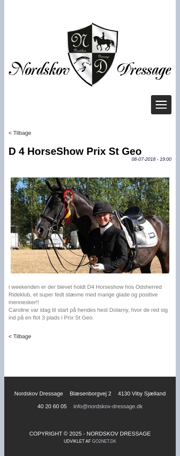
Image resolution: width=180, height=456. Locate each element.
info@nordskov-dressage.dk (107, 406)
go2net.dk (104, 441)
